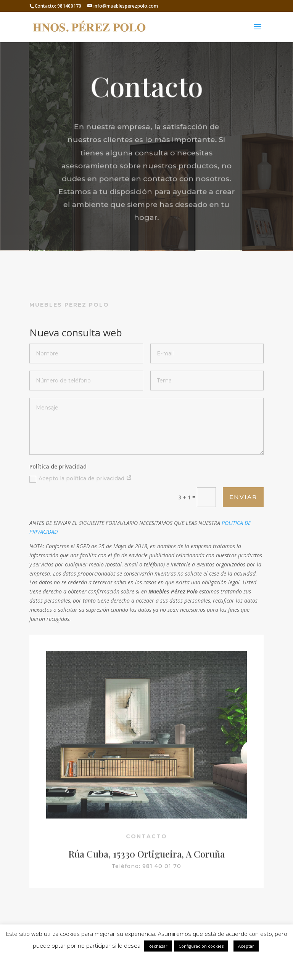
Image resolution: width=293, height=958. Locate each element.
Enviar (243, 497)
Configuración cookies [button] (201, 946)
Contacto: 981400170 (58, 6)
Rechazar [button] (157, 946)
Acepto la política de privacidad (80, 478)
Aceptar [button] (246, 946)
